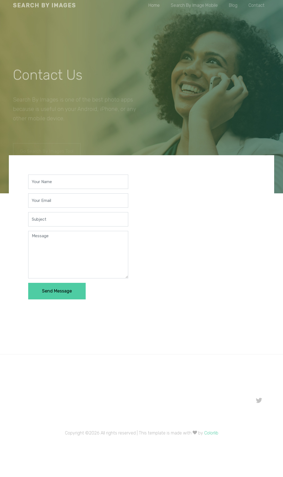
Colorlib (211, 433)
